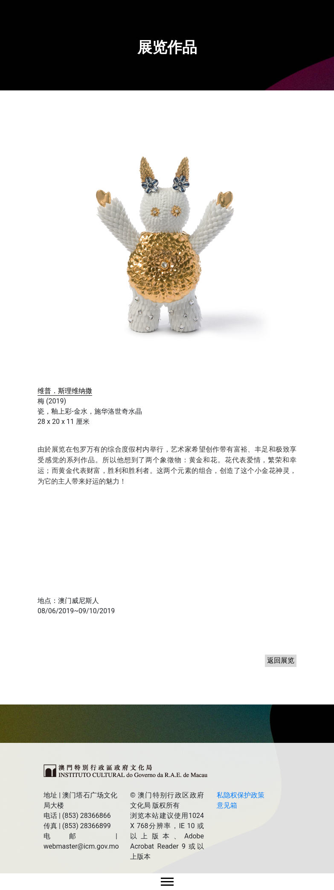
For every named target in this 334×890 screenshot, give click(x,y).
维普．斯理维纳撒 (65, 391)
